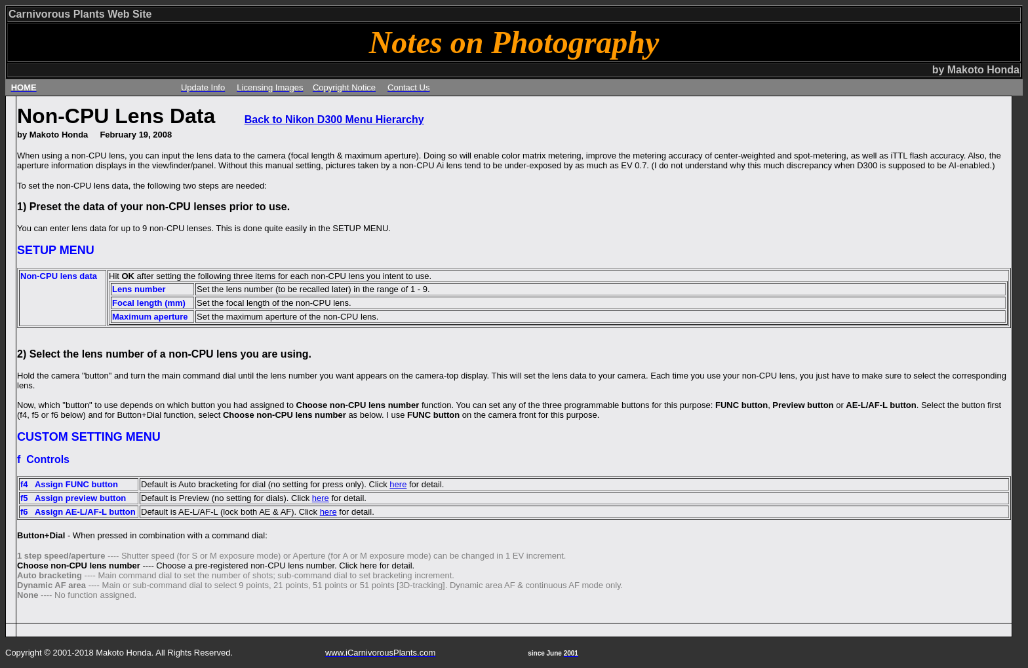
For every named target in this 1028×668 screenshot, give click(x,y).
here (397, 484)
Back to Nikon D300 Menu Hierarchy (334, 119)
